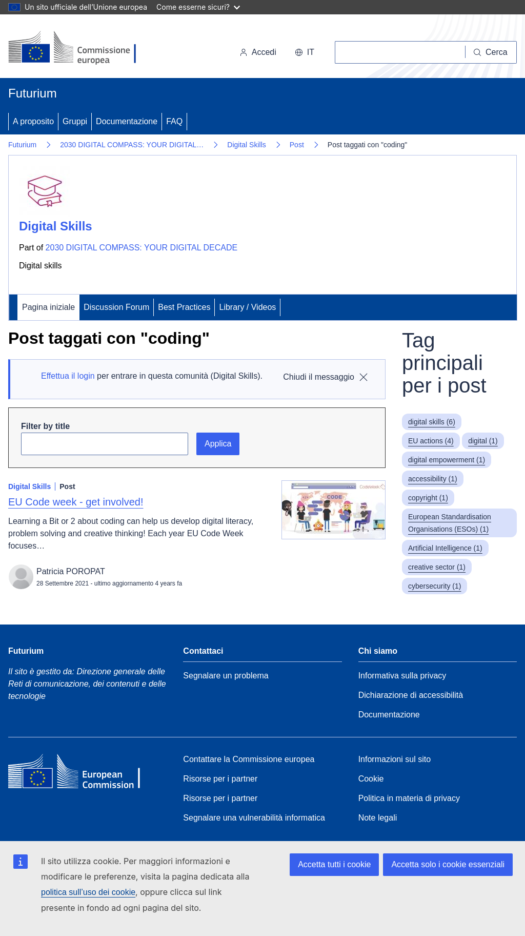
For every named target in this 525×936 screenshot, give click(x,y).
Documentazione (126, 121)
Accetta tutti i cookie (334, 864)
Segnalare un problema (225, 675)
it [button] (304, 52)
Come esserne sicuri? (198, 7)
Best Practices (184, 307)
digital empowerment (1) (446, 460)
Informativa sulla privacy (402, 675)
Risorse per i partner (220, 778)
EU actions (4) (431, 441)
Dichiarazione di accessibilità (410, 695)
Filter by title (45, 426)
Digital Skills (246, 145)
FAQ (174, 121)
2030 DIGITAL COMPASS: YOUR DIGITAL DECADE (142, 247)
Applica (218, 443)
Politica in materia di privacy (409, 798)
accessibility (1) (432, 479)
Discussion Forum (116, 307)
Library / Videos (247, 307)
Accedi (257, 52)
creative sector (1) (437, 567)
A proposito (33, 121)
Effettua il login (68, 376)
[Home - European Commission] (82, 774)
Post (297, 145)
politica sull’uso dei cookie (88, 892)
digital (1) (483, 441)
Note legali (377, 817)
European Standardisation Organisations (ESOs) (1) (449, 523)
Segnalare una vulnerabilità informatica (254, 817)
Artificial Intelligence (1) (445, 548)
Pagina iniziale (48, 307)
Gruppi (75, 121)
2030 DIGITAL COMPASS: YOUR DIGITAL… (132, 145)
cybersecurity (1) (434, 586)
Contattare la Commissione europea (248, 759)
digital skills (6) (431, 422)
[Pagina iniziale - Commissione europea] (77, 48)
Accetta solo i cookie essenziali (447, 864)
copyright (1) (428, 498)
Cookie (371, 778)
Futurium (32, 93)
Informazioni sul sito (394, 759)
